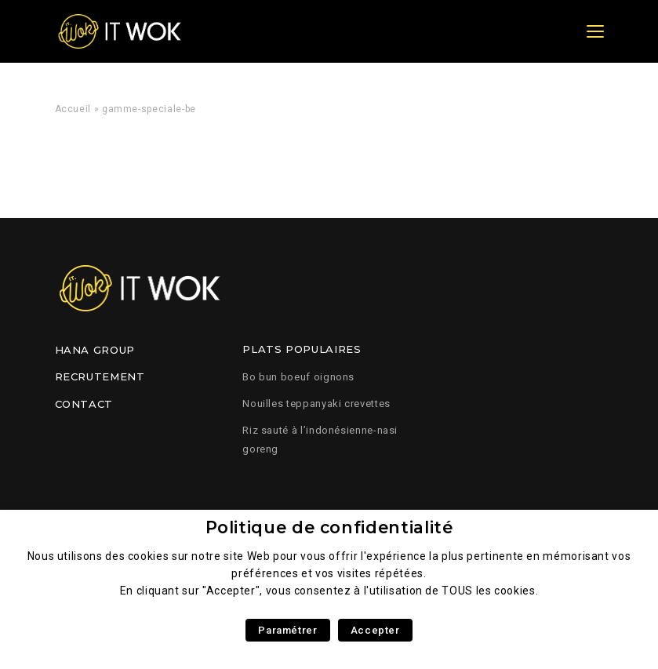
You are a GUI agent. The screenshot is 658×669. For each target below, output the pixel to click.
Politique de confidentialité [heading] (329, 527)
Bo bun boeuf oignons (298, 377)
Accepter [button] (375, 630)
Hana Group (95, 350)
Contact (84, 404)
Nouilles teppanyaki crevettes (316, 403)
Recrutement (100, 376)
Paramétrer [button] (287, 630)
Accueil (73, 109)
